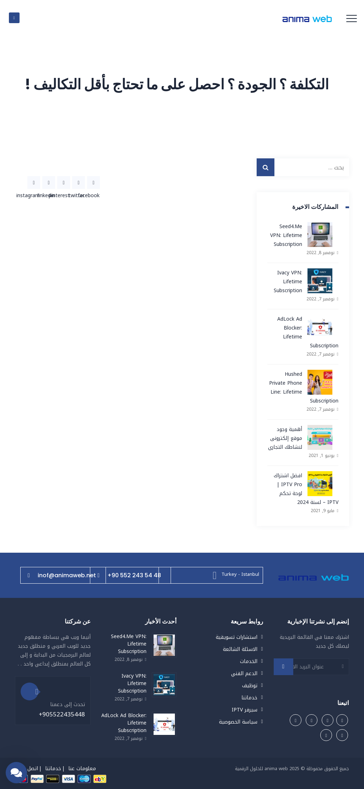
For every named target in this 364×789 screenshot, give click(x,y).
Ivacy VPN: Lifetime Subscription (288, 281)
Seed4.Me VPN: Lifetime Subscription (286, 235)
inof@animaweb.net (62, 575)
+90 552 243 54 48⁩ (129, 575)
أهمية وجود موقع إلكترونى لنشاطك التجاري (285, 438)
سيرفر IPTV (244, 709)
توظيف (249, 685)
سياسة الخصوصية (238, 721)
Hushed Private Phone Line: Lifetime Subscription (303, 387)
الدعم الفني (244, 673)
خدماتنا (249, 697)
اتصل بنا (29, 768)
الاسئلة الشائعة (240, 649)
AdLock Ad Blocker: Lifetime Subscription (307, 332)
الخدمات (248, 661)
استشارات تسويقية (236, 637)
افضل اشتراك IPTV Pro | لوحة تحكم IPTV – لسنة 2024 (306, 489)
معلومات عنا (82, 768)
